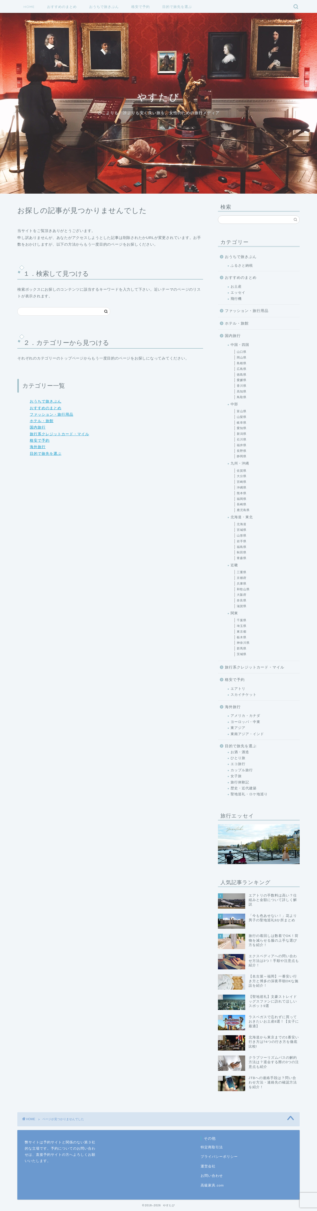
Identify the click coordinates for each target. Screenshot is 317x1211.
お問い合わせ (212, 1176)
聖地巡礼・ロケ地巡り (249, 794)
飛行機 (236, 299)
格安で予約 (140, 6)
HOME (29, 6)
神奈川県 (243, 642)
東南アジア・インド (247, 734)
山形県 (241, 535)
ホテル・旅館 (41, 421)
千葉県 (241, 620)
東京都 (241, 631)
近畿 (234, 565)
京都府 (241, 578)
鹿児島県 (243, 510)
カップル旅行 (242, 770)
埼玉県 (241, 626)
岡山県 (241, 357)
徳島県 (241, 374)
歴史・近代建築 (244, 788)
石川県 (241, 439)
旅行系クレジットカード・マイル (59, 434)
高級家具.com (212, 1185)
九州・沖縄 (240, 463)
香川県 (241, 385)
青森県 (241, 558)
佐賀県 (241, 470)
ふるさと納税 (242, 265)
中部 (234, 404)
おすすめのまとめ (62, 6)
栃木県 (241, 637)
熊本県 (241, 493)
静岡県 (241, 456)
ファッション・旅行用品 (51, 414)
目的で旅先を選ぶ (177, 6)
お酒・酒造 (240, 752)
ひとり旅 (238, 758)
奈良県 (241, 600)
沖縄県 (241, 487)
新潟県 (241, 434)
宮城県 (241, 530)
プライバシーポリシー (219, 1157)
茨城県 (241, 654)
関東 (234, 613)
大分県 (241, 476)
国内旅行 (38, 427)
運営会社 (208, 1166)
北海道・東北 (242, 517)
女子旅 (236, 776)
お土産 (236, 286)
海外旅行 (38, 447)
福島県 (241, 547)
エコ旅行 (238, 764)
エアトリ (238, 689)
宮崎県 (241, 482)
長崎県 (241, 504)
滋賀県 (241, 606)
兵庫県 (241, 583)
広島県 (241, 369)
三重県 (241, 572)
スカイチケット (244, 694)
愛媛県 (241, 380)
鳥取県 (241, 397)
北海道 (241, 524)
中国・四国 (240, 345)
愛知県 (241, 428)
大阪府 (241, 594)
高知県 (241, 391)
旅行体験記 (240, 782)
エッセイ (238, 292)
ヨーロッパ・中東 (245, 722)
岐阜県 (241, 422)
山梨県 (241, 417)
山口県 (241, 352)
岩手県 (241, 541)
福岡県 (241, 499)
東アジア (238, 728)
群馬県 (241, 648)
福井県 (241, 445)
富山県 (241, 411)
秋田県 (241, 552)
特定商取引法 (212, 1147)
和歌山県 (243, 589)
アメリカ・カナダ (245, 716)
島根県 (241, 363)
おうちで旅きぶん (104, 6)
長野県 (241, 451)
